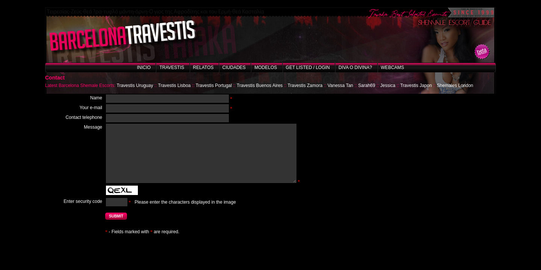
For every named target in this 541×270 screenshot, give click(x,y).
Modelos (265, 67)
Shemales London (455, 85)
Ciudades (234, 67)
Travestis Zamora (304, 85)
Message (93, 127)
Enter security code (82, 201)
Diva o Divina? (355, 67)
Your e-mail (91, 107)
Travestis (171, 67)
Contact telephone (84, 117)
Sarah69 (366, 85)
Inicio (144, 67)
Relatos (203, 67)
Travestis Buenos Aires (260, 85)
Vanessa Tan (340, 85)
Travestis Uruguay (135, 85)
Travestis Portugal (214, 85)
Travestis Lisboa (174, 85)
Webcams (392, 67)
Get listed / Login (308, 67)
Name (96, 97)
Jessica (387, 85)
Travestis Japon (416, 85)
